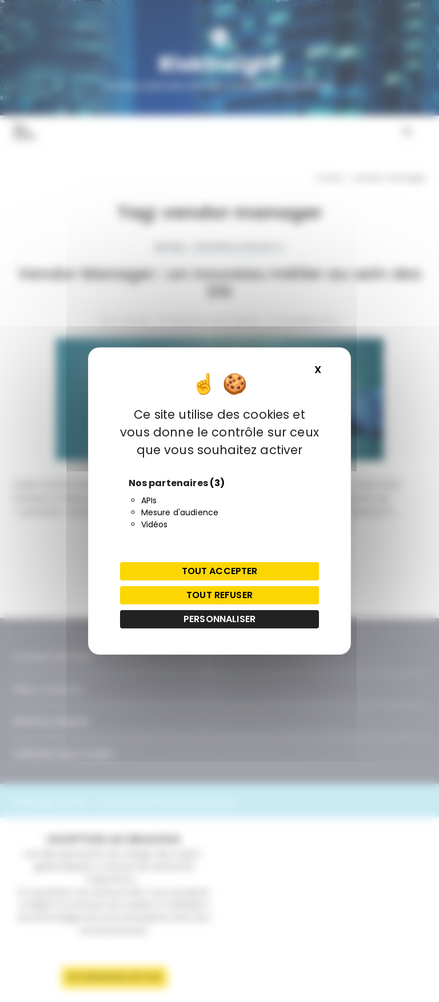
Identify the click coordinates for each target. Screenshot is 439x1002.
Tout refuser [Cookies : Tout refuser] (219, 595)
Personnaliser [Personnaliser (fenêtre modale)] (219, 619)
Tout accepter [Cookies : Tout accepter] (220, 571)
